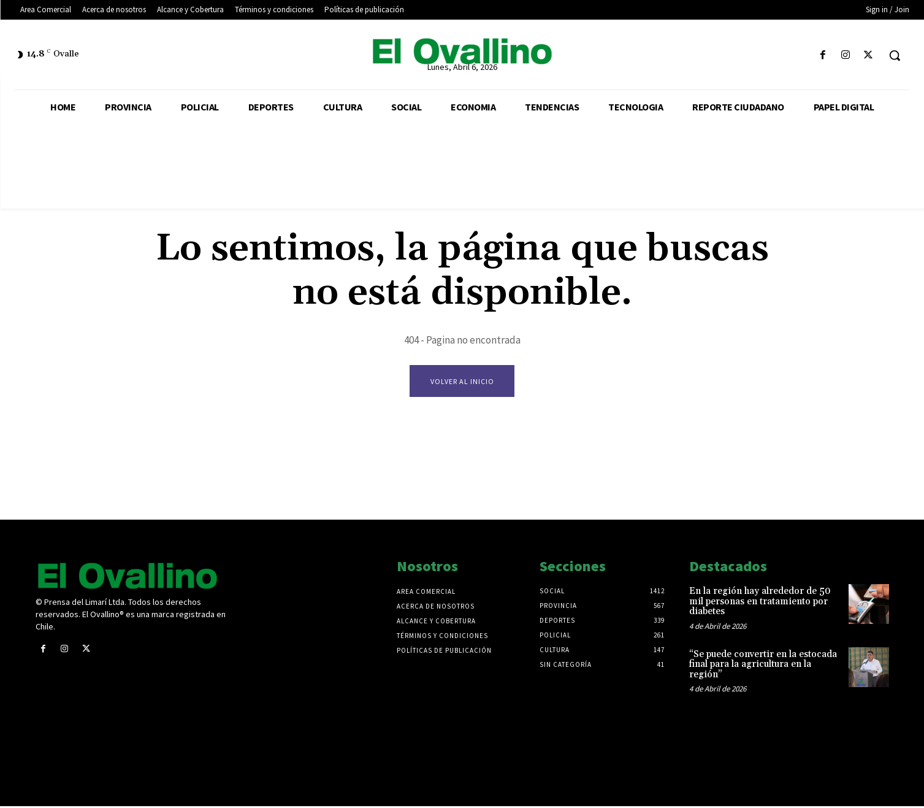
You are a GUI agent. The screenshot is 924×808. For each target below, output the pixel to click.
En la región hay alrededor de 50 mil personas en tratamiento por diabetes (760, 603)
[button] (894, 55)
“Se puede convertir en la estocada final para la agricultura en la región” (763, 666)
